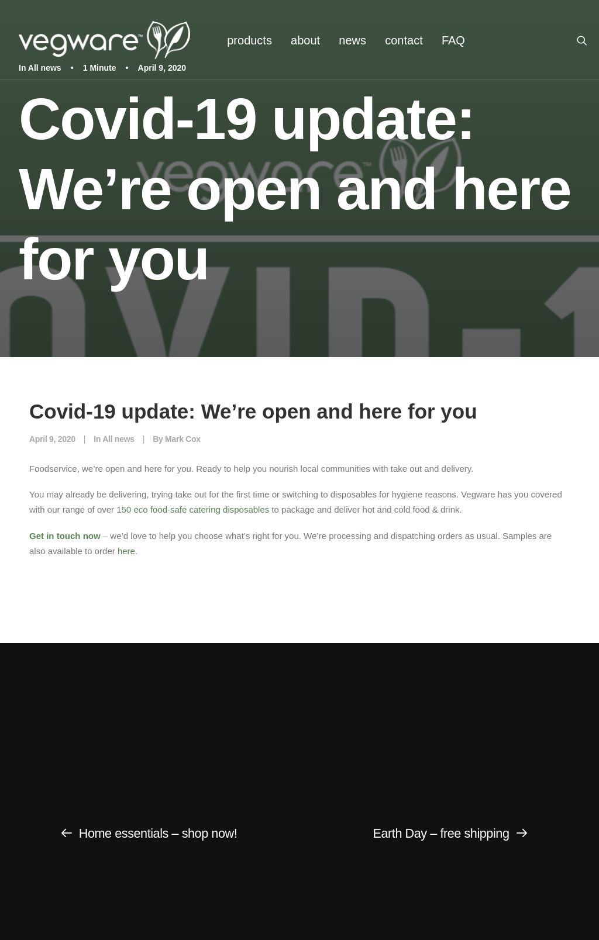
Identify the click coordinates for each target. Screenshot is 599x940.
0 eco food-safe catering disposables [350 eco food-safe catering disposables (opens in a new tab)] (197, 509)
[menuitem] (249, 40)
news (352, 40)
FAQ (453, 40)
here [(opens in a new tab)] (125, 551)
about (305, 40)
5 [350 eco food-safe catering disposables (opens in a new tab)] (124, 509)
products (249, 40)
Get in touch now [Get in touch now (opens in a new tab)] (65, 536)
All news (118, 439)
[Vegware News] (104, 40)
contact (403, 40)
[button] (587, 40)
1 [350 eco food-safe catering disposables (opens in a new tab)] (118, 509)
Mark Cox (183, 439)
